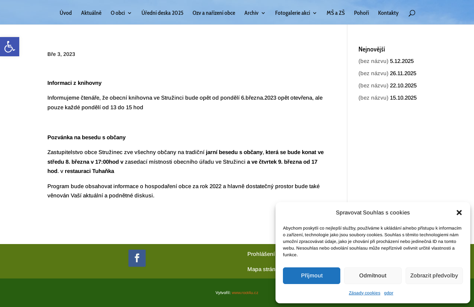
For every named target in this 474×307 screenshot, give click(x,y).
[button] (459, 212)
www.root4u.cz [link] (245, 292)
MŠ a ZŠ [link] (336, 13)
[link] (9, 46)
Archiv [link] (251, 13)
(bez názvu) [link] (373, 61)
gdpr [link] (388, 293)
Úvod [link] (66, 13)
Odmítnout (372, 275)
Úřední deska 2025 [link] (162, 13)
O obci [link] (118, 13)
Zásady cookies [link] (364, 293)
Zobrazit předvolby (434, 275)
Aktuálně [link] (91, 13)
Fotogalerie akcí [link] (292, 13)
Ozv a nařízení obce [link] (214, 13)
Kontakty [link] (388, 13)
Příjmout (312, 275)
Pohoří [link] (361, 13)
